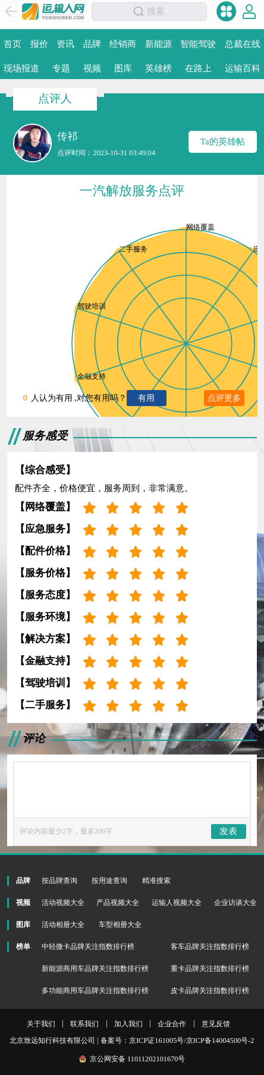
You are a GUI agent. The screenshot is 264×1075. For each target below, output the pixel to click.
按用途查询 (109, 880)
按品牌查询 (59, 880)
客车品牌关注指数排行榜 (210, 946)
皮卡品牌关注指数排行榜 (210, 990)
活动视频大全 (63, 902)
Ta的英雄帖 (222, 141)
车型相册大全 (120, 924)
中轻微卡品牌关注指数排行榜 (88, 946)
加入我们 (128, 1023)
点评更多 (224, 398)
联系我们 (84, 1023)
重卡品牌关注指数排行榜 (210, 968)
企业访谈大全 (235, 902)
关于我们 (41, 1023)
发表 (228, 831)
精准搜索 (156, 880)
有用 (146, 398)
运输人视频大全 (177, 902)
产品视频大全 (117, 902)
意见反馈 (216, 1023)
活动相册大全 (63, 924)
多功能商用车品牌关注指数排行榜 (95, 990)
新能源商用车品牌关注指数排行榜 (95, 968)
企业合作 (172, 1023)
